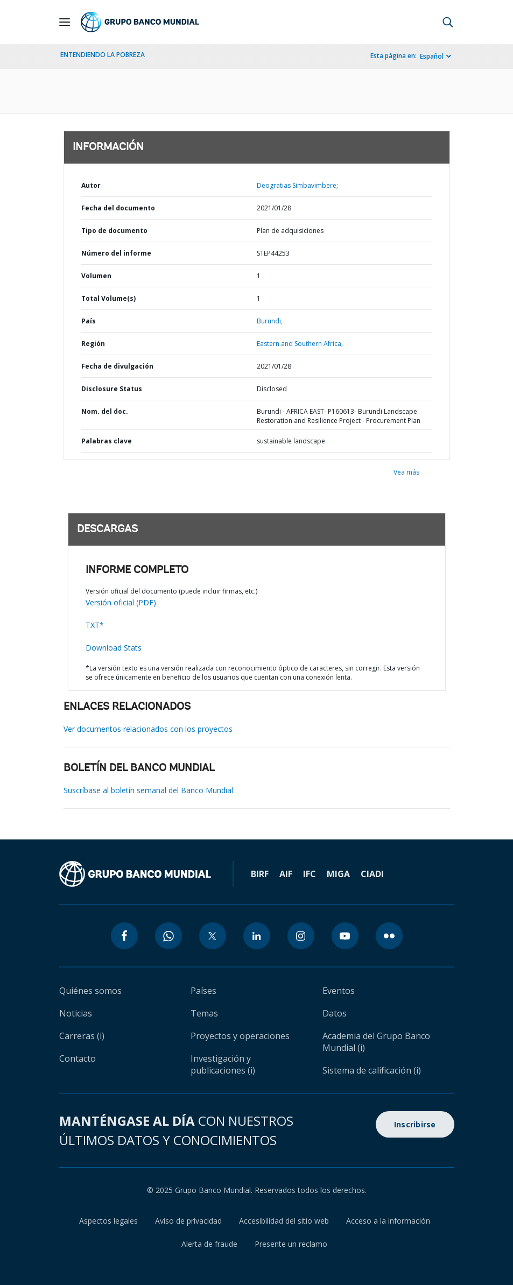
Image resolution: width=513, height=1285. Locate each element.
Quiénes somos (90, 991)
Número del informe (116, 253)
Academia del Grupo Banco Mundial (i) (376, 1042)
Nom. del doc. (104, 411)
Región (93, 343)
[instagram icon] (300, 935)
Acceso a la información (388, 1221)
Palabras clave (106, 441)
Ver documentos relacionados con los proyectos (148, 729)
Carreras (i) (81, 1036)
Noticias (75, 1013)
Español (432, 56)
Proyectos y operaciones (240, 1036)
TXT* (95, 625)
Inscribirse (415, 1124)
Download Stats (114, 647)
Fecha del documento (118, 208)
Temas (204, 1013)
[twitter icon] (212, 935)
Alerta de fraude (209, 1244)
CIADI (372, 874)
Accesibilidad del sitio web (284, 1221)
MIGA (338, 874)
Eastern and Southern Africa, (300, 343)
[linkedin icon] (256, 935)
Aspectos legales (108, 1221)
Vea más (406, 472)
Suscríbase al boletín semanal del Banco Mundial (148, 790)
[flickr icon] (389, 935)
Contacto (77, 1058)
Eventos (338, 991)
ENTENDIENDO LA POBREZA (102, 54)
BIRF (260, 874)
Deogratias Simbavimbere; (297, 185)
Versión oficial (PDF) (121, 602)
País (88, 321)
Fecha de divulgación (117, 366)
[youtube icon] (345, 935)
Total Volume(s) (108, 298)
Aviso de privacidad (188, 1221)
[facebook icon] (124, 935)
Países (203, 991)
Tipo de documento (114, 230)
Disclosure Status (111, 388)
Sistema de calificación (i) (371, 1070)
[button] (447, 22)
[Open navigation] (64, 22)
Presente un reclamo (291, 1244)
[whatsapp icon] (168, 935)
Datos (334, 1013)
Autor (91, 185)
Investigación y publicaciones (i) (223, 1064)
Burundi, (270, 321)
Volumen (96, 275)
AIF (285, 874)
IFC (309, 874)
